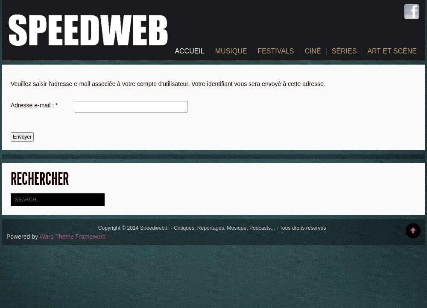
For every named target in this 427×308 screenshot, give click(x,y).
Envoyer (22, 137)
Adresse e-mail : (34, 105)
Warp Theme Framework (72, 236)
